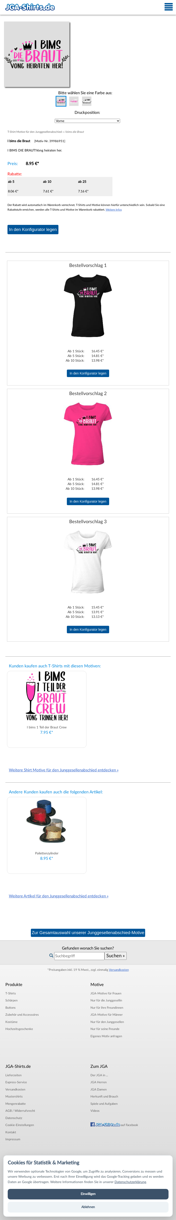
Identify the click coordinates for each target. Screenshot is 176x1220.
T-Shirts (10, 993)
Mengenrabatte (15, 1103)
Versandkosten (119, 969)
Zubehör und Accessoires (22, 1014)
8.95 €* (32, 164)
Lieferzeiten (13, 1075)
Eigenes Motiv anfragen (106, 1036)
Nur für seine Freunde (104, 1029)
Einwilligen (88, 1194)
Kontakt (10, 1132)
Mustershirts (14, 1096)
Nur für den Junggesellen (107, 1022)
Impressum (12, 1139)
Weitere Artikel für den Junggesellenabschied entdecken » (58, 896)
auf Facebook (114, 1125)
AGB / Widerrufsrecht (20, 1110)
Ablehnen (88, 1207)
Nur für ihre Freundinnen (106, 1007)
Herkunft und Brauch (104, 1096)
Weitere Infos (114, 209)
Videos (95, 1110)
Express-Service (16, 1082)
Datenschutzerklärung (130, 1182)
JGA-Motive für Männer (106, 1014)
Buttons (10, 1007)
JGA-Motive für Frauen (105, 993)
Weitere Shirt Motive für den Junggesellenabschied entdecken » (64, 770)
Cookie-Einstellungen (19, 1125)
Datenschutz (13, 1118)
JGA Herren (98, 1082)
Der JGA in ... (99, 1075)
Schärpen (11, 1000)
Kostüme (11, 1022)
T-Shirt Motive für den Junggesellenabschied (34, 131)
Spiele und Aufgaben (104, 1103)
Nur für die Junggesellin (106, 1000)
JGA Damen (98, 1089)
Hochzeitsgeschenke (19, 1029)
